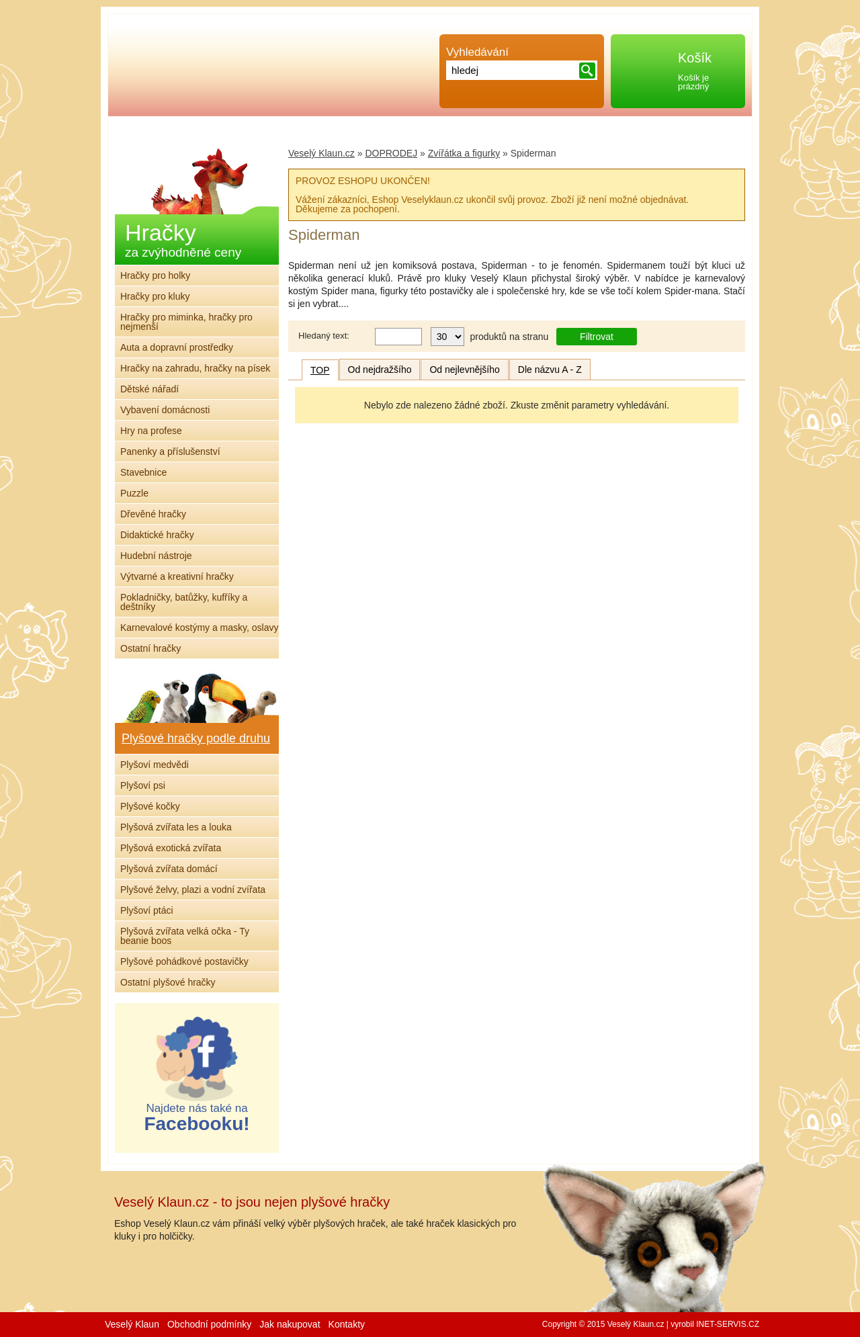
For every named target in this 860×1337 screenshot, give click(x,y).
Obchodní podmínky (209, 1324)
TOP (320, 370)
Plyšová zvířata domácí (169, 868)
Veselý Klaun (132, 1324)
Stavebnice (143, 472)
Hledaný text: (323, 336)
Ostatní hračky (150, 648)
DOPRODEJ (391, 153)
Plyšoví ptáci (146, 910)
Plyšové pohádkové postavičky (184, 961)
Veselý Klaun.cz (321, 153)
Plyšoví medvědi (154, 764)
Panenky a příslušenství (170, 451)
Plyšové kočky (150, 806)
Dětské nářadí (149, 389)
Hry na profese (151, 430)
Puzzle (134, 493)
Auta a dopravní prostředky (176, 347)
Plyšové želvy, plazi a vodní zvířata (192, 889)
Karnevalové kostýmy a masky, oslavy (199, 627)
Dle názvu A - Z (550, 369)
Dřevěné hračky (153, 514)
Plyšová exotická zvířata (170, 848)
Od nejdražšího (380, 369)
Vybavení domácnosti (165, 409)
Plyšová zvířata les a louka (176, 827)
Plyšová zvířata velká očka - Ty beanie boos (184, 936)
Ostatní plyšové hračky (168, 982)
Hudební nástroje (156, 555)
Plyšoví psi (142, 785)
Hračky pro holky (155, 275)
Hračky (183, 239)
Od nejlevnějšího (464, 369)
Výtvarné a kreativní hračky (177, 576)
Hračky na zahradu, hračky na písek (195, 368)
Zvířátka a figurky (464, 153)
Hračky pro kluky (154, 296)
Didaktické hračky (157, 534)
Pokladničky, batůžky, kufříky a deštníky (183, 602)
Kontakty (347, 1324)
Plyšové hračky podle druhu (196, 738)
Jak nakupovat (289, 1324)
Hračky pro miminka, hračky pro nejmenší (186, 322)
